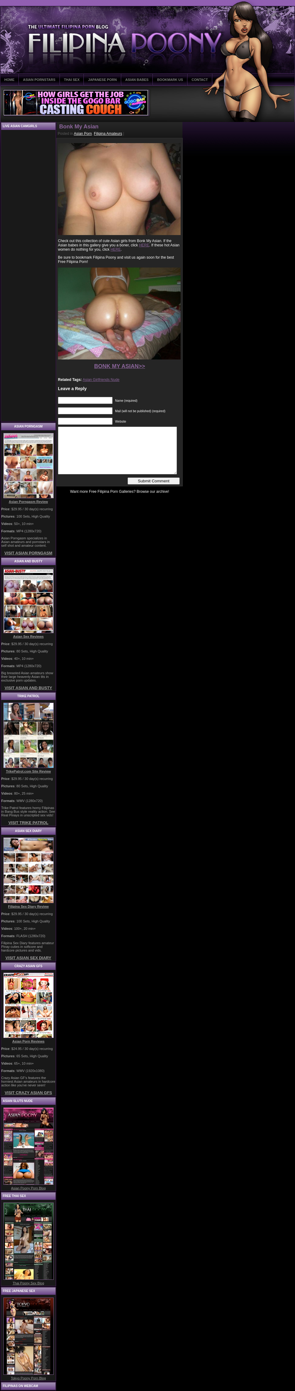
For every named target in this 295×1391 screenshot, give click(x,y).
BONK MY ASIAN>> (119, 366)
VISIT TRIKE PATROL (28, 822)
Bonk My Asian (78, 127)
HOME (9, 80)
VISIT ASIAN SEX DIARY (28, 958)
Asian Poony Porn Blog (28, 1188)
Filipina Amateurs (108, 133)
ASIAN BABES (137, 80)
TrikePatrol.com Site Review (28, 771)
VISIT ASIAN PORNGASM (28, 553)
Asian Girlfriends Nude (100, 380)
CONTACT (200, 80)
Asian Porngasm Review (28, 502)
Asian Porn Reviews (28, 1041)
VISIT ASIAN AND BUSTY (28, 688)
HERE (144, 245)
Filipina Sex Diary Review (28, 906)
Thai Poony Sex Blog (28, 1283)
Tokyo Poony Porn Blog (28, 1378)
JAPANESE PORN (102, 80)
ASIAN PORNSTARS (39, 80)
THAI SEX (72, 80)
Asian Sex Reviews (28, 636)
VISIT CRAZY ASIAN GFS (28, 1092)
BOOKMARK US (170, 80)
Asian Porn (83, 133)
